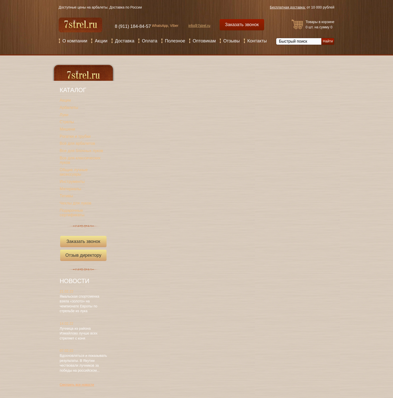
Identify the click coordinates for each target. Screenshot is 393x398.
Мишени (67, 129)
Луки (64, 115)
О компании (74, 40)
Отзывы (231, 40)
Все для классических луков (80, 160)
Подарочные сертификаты (72, 212)
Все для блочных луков (81, 151)
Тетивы (66, 196)
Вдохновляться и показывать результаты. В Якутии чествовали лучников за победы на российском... (83, 363)
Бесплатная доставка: (288, 7)
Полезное (175, 40)
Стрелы (67, 122)
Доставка (124, 40)
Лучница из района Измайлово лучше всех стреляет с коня (78, 333)
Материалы (70, 189)
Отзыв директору (84, 257)
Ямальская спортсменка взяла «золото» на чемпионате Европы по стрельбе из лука (79, 303)
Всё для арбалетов (77, 143)
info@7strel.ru (199, 26)
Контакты (257, 40)
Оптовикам (204, 40)
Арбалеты (69, 107)
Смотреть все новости (77, 384)
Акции (101, 40)
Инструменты (72, 181)
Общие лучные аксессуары (74, 172)
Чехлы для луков (75, 203)
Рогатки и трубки (75, 136)
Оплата (149, 40)
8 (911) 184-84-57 (133, 26)
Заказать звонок (242, 24)
